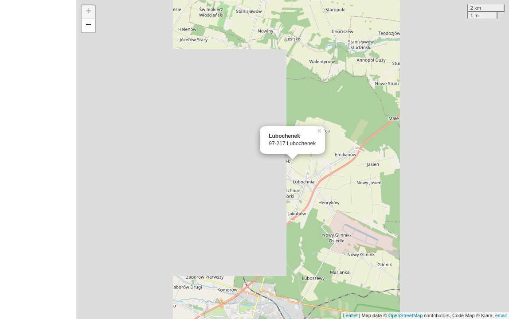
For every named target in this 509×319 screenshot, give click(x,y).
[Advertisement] (38, 159)
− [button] (88, 25)
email (501, 315)
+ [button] (88, 12)
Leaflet (350, 315)
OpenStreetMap (405, 315)
